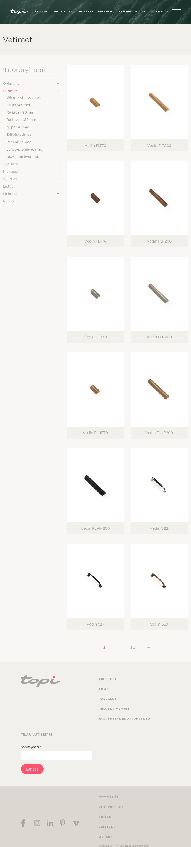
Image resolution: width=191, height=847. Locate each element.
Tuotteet (85, 11)
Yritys (105, 799)
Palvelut (106, 11)
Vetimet (10, 90)
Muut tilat (63, 11)
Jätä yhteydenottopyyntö (124, 700)
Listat (8, 186)
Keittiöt (42, 11)
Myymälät (160, 11)
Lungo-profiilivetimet (24, 149)
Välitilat (10, 178)
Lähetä (32, 751)
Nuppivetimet (18, 127)
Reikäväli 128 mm (21, 119)
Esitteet (107, 809)
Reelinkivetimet (20, 141)
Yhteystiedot (112, 789)
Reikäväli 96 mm (20, 112)
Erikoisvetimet (19, 134)
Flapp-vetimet (18, 104)
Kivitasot (11, 171)
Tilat (103, 671)
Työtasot (10, 164)
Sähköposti (31, 729)
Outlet (106, 819)
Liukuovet (11, 193)
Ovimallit (11, 83)
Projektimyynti (133, 11)
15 (134, 629)
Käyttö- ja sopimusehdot (124, 828)
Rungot (9, 201)
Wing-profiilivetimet (23, 97)
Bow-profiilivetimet (23, 156)
